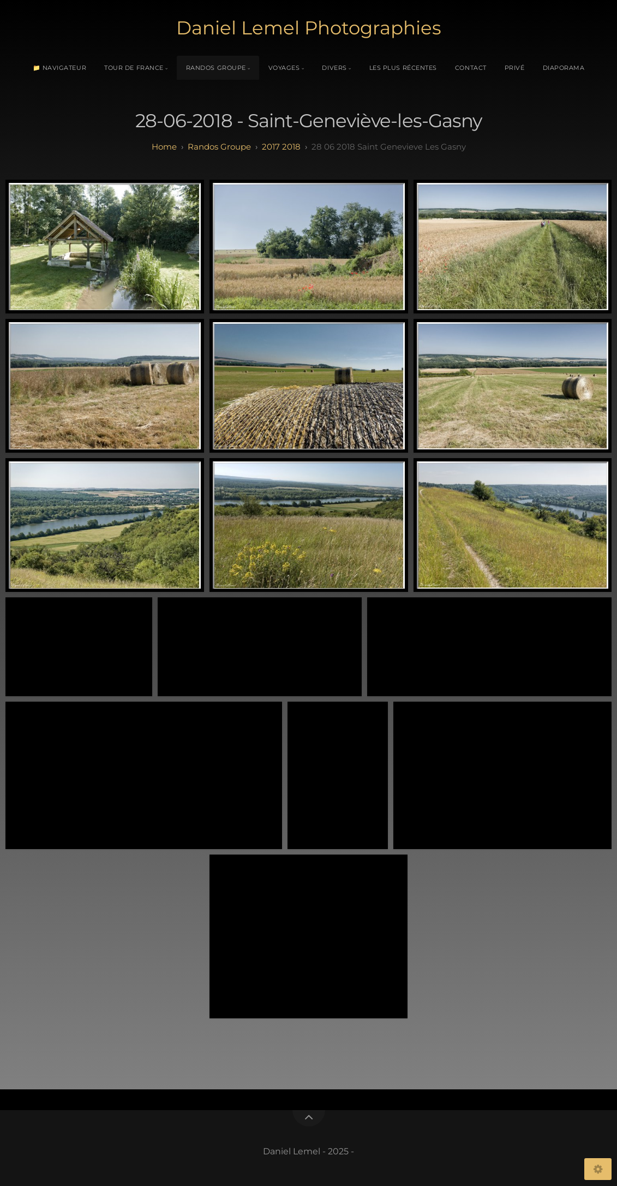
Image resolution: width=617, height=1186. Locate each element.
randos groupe (219, 146)
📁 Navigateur (60, 68)
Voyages (284, 68)
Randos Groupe (216, 68)
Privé (515, 68)
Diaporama (564, 68)
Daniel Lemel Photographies (308, 27)
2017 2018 (281, 146)
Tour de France (134, 68)
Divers (334, 68)
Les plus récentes (403, 68)
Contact (471, 68)
